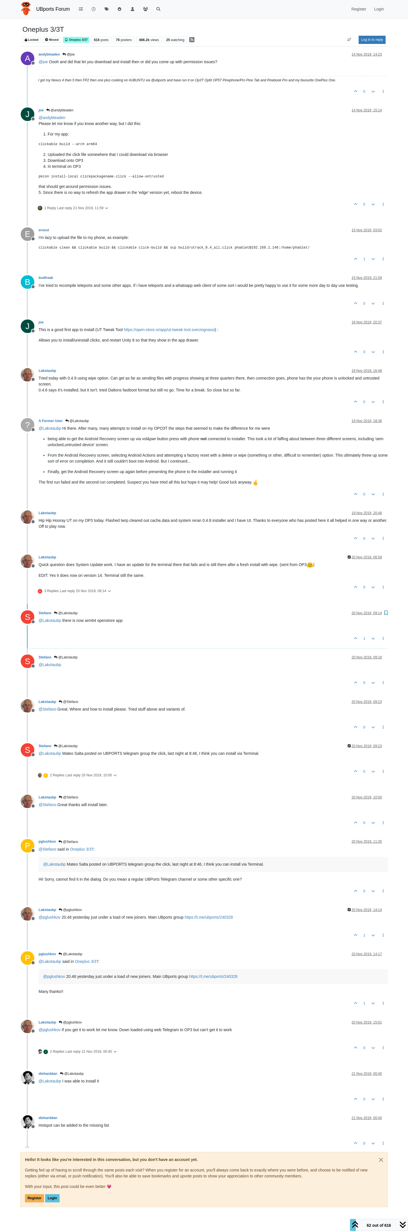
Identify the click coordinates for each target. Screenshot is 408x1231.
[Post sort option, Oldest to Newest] (349, 40)
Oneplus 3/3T (76, 40)
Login (52, 1198)
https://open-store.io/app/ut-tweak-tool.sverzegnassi (169, 329)
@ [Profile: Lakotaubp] (50, 428)
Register (34, 1198)
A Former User (51, 421)
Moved (51, 40)
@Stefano (68, 702)
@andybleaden (59, 110)
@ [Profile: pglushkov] (49, 917)
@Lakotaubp (77, 421)
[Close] (381, 1160)
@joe (68, 54)
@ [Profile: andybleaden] (52, 117)
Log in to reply (372, 40)
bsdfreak (46, 278)
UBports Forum (53, 9)
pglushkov (47, 842)
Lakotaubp (47, 371)
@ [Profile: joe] (43, 62)
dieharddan (48, 1074)
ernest (44, 230)
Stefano (45, 613)
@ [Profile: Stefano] (47, 709)
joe (41, 110)
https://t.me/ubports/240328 (209, 917)
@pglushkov (70, 910)
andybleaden (49, 54)
